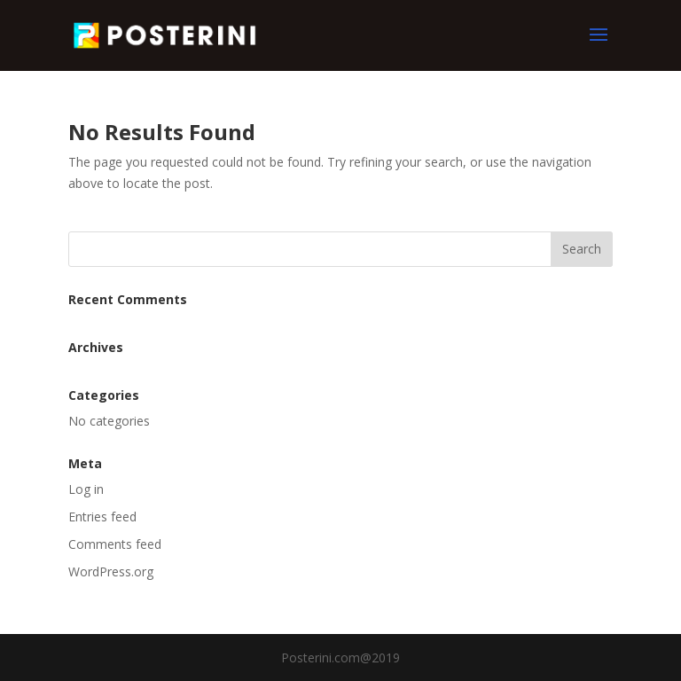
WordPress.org (110, 571)
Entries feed (102, 516)
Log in (86, 489)
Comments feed (114, 544)
